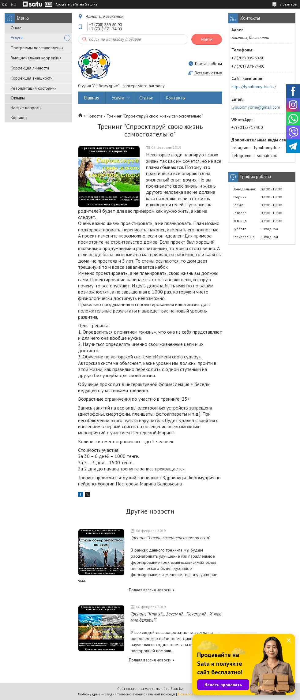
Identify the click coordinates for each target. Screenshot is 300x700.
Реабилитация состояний (34, 88)
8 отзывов (288, 4)
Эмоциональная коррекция (36, 58)
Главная (91, 97)
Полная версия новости (150, 590)
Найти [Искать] (206, 39)
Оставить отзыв (208, 73)
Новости (94, 116)
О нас (16, 28)
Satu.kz (177, 688)
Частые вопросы (26, 107)
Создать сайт (67, 4)
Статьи (146, 97)
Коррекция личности (30, 68)
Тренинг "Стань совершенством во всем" (171, 538)
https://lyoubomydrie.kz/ (253, 86)
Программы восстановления (37, 48)
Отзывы (18, 98)
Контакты (19, 117)
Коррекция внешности (32, 78)
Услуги (17, 37)
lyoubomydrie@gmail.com (255, 107)
